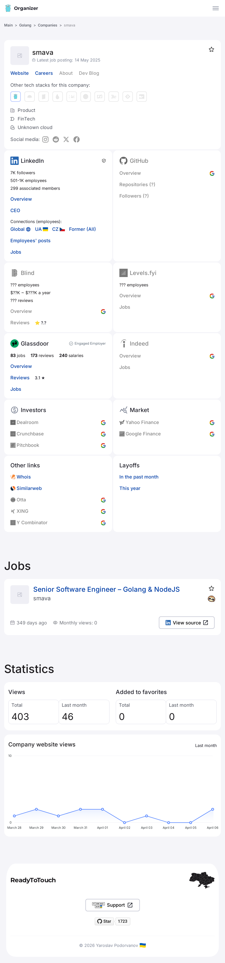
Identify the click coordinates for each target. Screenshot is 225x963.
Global (17, 229)
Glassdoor (35, 343)
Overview (21, 199)
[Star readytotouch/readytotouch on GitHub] (104, 921)
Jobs (15, 252)
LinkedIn (32, 160)
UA (38, 229)
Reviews (20, 377)
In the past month (139, 477)
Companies (47, 25)
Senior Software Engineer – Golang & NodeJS (106, 589)
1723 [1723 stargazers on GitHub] (122, 921)
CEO (15, 210)
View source (187, 622)
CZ (55, 229)
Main (8, 25)
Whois (24, 477)
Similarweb (29, 488)
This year (129, 488)
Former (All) (82, 229)
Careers (44, 73)
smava (42, 598)
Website (19, 73)
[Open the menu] (215, 8)
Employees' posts (30, 240)
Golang (25, 25)
